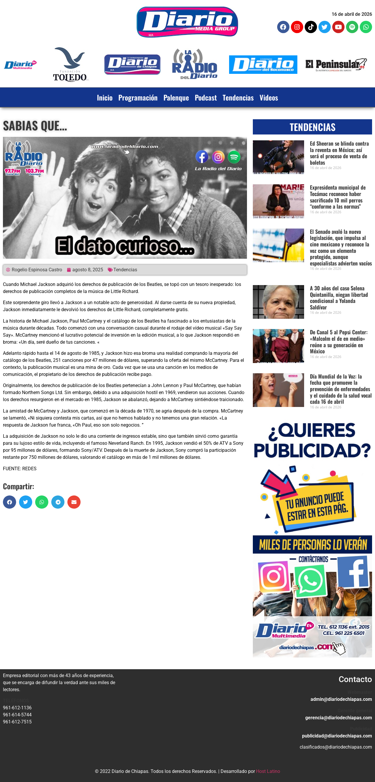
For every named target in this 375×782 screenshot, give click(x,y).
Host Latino (268, 771)
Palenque (176, 97)
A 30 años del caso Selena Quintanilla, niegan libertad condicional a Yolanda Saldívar (339, 297)
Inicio (104, 97)
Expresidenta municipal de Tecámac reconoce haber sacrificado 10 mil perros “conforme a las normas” (338, 196)
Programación (138, 97)
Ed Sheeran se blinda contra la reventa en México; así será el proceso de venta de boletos (339, 152)
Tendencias (238, 97)
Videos (269, 97)
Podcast (206, 97)
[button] (9, 502)
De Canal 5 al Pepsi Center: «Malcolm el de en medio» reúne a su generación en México (339, 341)
